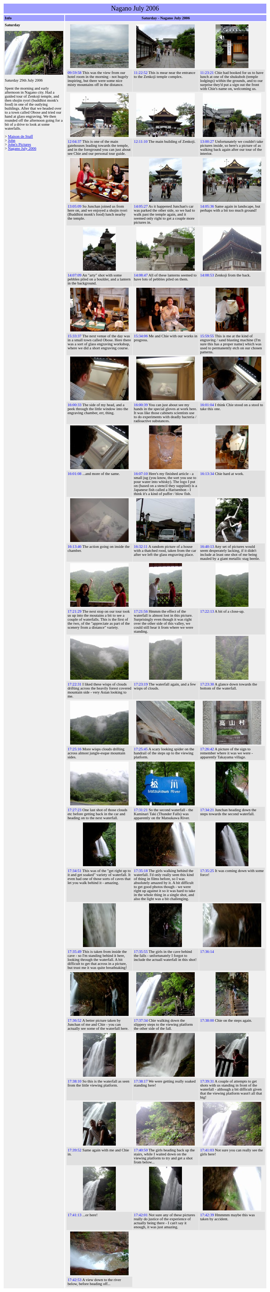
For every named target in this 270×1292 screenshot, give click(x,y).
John (11, 140)
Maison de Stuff (20, 136)
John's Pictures (19, 144)
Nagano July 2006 (22, 148)
